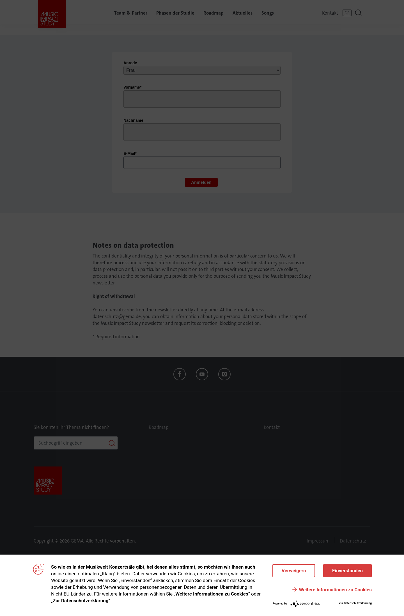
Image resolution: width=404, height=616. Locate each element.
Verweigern (293, 570)
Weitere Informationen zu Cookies (335, 589)
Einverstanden (347, 570)
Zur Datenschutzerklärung (355, 603)
